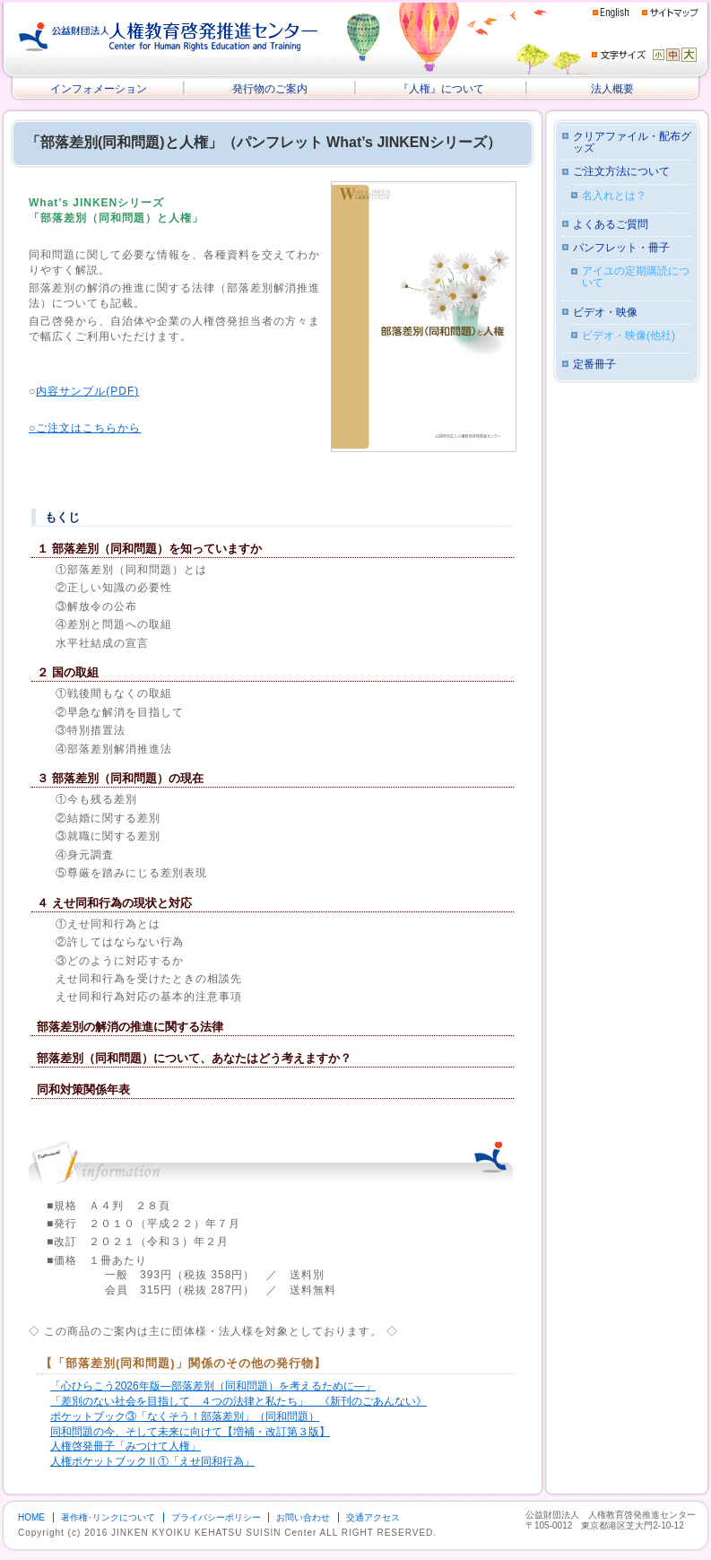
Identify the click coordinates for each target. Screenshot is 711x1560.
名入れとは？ (614, 196)
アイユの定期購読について (635, 277)
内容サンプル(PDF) (87, 391)
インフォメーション (98, 89)
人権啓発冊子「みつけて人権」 (125, 1446)
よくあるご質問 (610, 225)
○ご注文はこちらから (85, 428)
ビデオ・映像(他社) (628, 336)
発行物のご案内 (270, 89)
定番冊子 (594, 364)
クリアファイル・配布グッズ (632, 142)
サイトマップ (670, 12)
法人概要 (612, 89)
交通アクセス (373, 1517)
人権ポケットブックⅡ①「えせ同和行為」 (152, 1461)
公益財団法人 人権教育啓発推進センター (168, 37)
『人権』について (441, 89)
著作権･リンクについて (108, 1517)
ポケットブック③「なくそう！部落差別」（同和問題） (184, 1416)
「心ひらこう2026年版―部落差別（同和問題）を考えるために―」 (213, 1386)
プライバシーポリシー (216, 1517)
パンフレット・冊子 (621, 248)
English (611, 13)
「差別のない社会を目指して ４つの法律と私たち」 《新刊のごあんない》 (238, 1401)
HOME (31, 1517)
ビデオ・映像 (605, 312)
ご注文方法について (621, 172)
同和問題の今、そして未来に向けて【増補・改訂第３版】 (190, 1431)
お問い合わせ (303, 1517)
